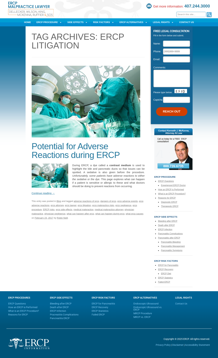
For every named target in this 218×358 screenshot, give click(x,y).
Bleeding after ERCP (167, 221)
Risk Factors (103, 22)
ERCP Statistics (165, 278)
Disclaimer (177, 345)
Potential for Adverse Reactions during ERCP (77, 150)
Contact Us (186, 22)
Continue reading (43, 193)
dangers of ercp (108, 201)
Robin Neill (62, 218)
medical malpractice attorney (109, 209)
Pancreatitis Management (173, 246)
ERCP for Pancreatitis (168, 265)
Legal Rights (163, 22)
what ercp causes (134, 213)
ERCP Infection (165, 229)
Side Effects (77, 22)
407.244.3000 (197, 6)
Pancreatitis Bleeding (171, 242)
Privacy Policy (163, 345)
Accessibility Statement (197, 345)
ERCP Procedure (49, 22)
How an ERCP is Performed (171, 189)
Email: (156, 59)
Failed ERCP (164, 282)
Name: (157, 43)
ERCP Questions (166, 181)
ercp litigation (84, 205)
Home (27, 22)
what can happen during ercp (110, 213)
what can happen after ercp (80, 213)
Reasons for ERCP (167, 198)
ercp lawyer (71, 205)
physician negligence (54, 213)
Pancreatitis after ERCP (169, 238)
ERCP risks (48, 209)
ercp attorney (57, 205)
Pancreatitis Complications (170, 233)
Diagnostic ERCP (169, 202)
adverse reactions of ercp (86, 201)
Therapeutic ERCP (170, 206)
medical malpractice (83, 209)
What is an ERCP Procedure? (172, 194)
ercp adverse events (127, 201)
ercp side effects (64, 209)
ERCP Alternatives (133, 22)
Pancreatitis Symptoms (172, 250)
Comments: (159, 67)
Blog (59, 201)
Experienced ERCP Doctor (173, 185)
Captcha (157, 99)
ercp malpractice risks (103, 205)
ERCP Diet (166, 273)
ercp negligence (123, 205)
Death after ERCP (166, 225)
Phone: (157, 51)
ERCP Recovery (165, 269)
